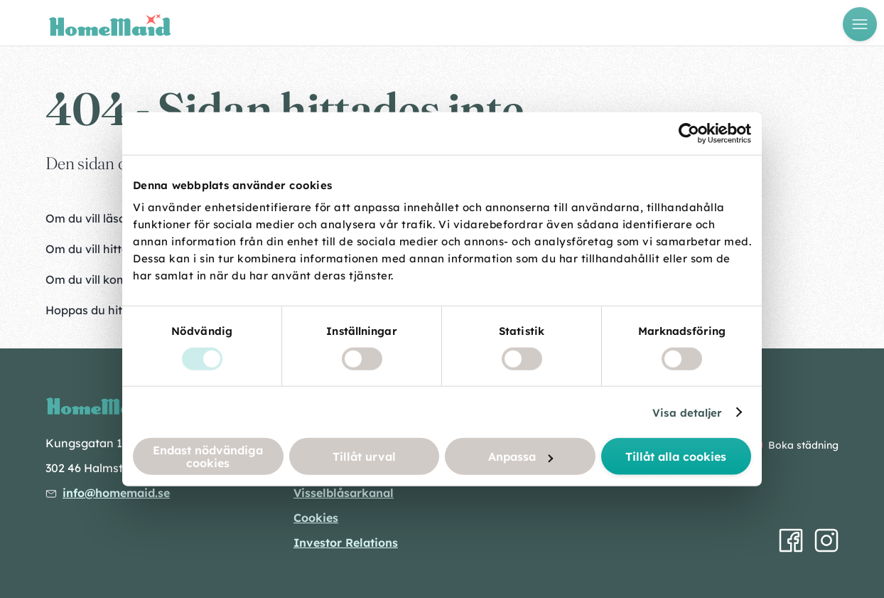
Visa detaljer (687, 412)
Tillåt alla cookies (675, 456)
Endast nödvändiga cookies (208, 456)
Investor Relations (345, 542)
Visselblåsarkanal (343, 493)
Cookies (315, 518)
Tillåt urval (364, 456)
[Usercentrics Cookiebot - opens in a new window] (689, 133)
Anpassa (520, 456)
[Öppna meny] (860, 24)
